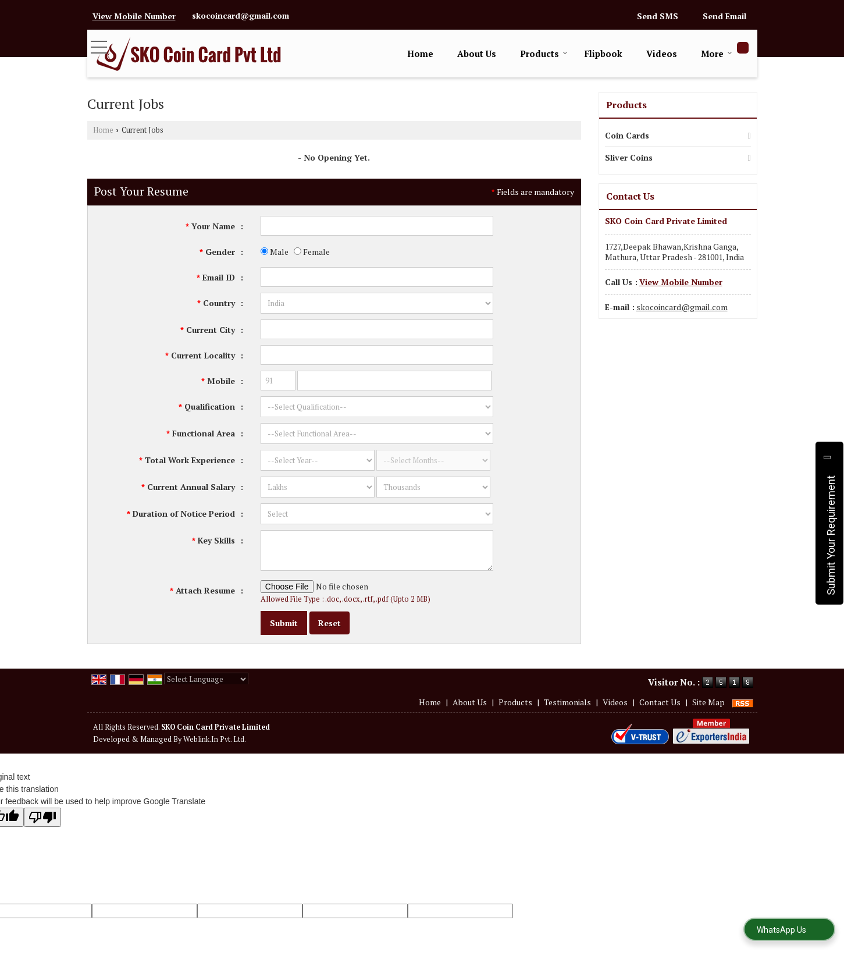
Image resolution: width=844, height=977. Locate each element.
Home (420, 53)
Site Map (708, 702)
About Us (476, 53)
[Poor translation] (42, 817)
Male (275, 251)
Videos (661, 53)
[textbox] (377, 329)
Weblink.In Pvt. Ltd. (214, 739)
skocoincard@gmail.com (240, 15)
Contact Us (660, 702)
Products (544, 53)
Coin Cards (627, 135)
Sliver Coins (629, 157)
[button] (134, 16)
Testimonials (567, 702)
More (716, 53)
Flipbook (603, 53)
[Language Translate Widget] (206, 679)
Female (312, 251)
